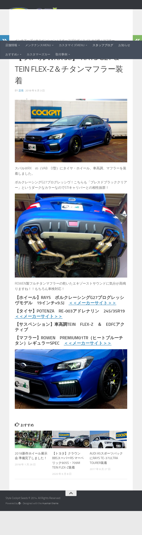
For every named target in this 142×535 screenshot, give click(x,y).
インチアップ (24, 64)
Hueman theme (50, 527)
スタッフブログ (102, 45)
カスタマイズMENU (71, 45)
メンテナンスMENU (38, 45)
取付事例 (61, 54)
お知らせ (124, 45)
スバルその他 (91, 64)
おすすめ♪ (12, 54)
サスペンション (45, 64)
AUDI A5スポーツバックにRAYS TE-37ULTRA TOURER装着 (106, 482)
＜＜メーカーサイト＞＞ (92, 326)
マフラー (109, 64)
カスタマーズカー (38, 54)
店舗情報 (11, 45)
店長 (21, 114)
